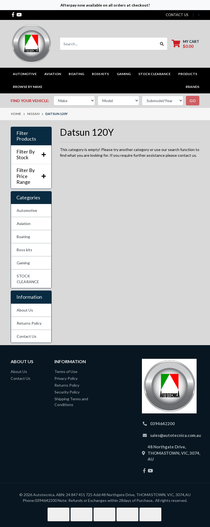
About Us (25, 310)
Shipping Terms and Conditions (71, 401)
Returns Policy (29, 323)
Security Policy (67, 392)
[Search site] (162, 43)
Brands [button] (192, 87)
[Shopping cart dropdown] (185, 44)
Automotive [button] (25, 74)
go (192, 100)
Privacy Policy (66, 378)
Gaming (23, 262)
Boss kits (100, 74)
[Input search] (108, 43)
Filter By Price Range (31, 176)
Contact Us (26, 336)
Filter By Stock (31, 155)
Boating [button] (76, 74)
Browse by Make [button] (27, 87)
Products (187, 74)
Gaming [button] (124, 74)
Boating (23, 236)
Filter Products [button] (26, 136)
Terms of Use (65, 371)
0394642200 (162, 423)
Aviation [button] (52, 74)
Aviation (24, 223)
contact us (177, 15)
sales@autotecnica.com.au (175, 435)
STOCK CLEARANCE (154, 74)
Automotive (27, 210)
